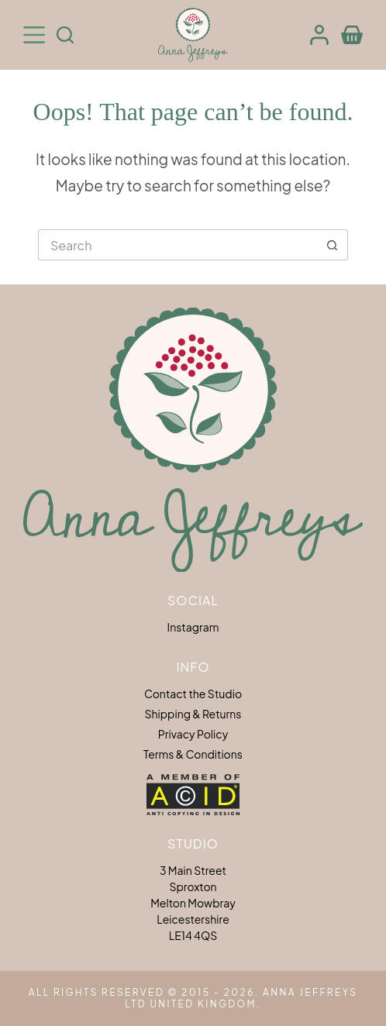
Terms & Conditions (193, 754)
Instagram (193, 627)
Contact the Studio (193, 694)
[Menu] (34, 35)
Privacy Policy (193, 734)
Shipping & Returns (193, 714)
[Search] (65, 34)
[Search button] (332, 244)
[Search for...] (177, 244)
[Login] (319, 35)
